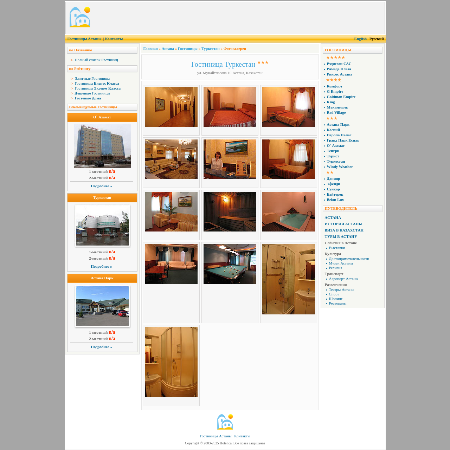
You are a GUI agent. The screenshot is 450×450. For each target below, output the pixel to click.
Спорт (334, 294)
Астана (168, 48)
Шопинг (336, 298)
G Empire (335, 91)
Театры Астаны (341, 289)
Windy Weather (340, 166)
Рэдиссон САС (339, 63)
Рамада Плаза (339, 69)
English (360, 39)
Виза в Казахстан (344, 230)
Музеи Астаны (341, 263)
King (331, 102)
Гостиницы (92, 78)
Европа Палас (339, 135)
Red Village (336, 112)
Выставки (337, 248)
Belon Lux (335, 199)
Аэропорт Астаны (344, 278)
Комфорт (335, 86)
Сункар (333, 189)
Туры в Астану (341, 236)
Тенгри (333, 151)
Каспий (333, 130)
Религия (335, 268)
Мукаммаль (337, 107)
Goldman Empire (341, 96)
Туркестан (102, 197)
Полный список (96, 60)
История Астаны (344, 224)
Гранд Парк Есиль (343, 140)
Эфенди (333, 184)
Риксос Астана (340, 74)
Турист (333, 156)
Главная (150, 48)
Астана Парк (102, 278)
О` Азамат (102, 117)
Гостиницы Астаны (85, 39)
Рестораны (338, 303)
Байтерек (335, 194)
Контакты (114, 39)
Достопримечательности (349, 258)
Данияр (333, 178)
